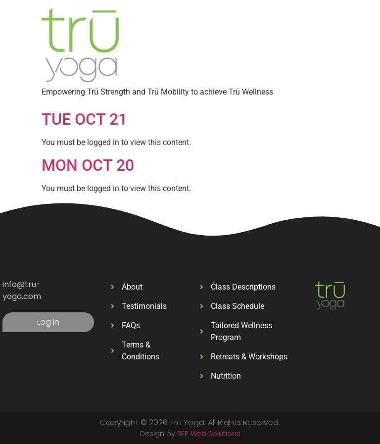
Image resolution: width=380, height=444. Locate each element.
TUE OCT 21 (84, 119)
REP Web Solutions (208, 434)
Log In (48, 322)
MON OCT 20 (88, 165)
